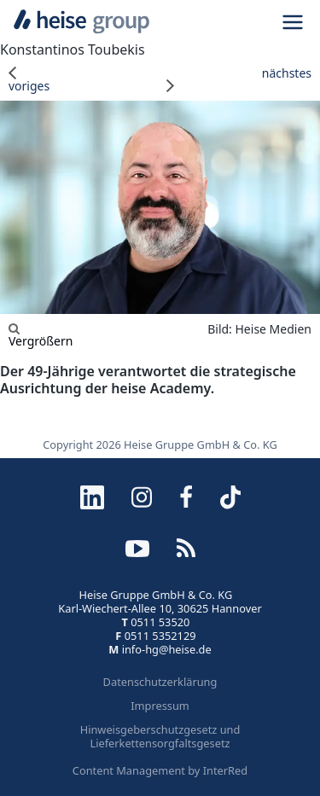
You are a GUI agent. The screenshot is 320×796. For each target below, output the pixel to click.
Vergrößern (41, 334)
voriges (29, 79)
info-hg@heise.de (167, 649)
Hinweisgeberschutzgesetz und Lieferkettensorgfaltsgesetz (160, 736)
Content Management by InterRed (160, 770)
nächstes (239, 79)
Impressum (160, 705)
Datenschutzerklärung (160, 681)
